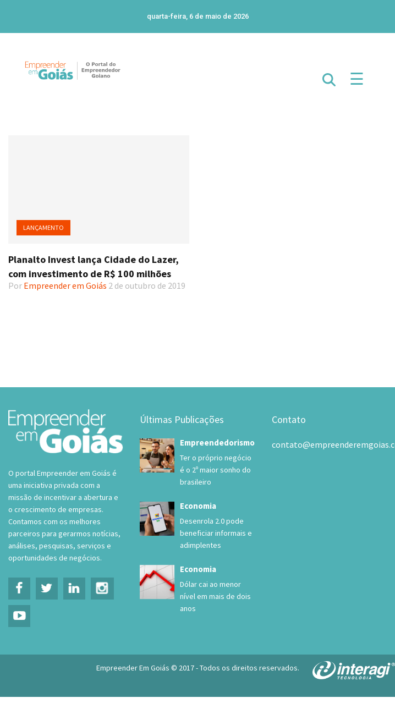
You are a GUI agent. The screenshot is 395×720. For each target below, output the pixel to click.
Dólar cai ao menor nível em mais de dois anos (215, 596)
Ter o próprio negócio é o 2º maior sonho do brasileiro (215, 470)
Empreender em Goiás (65, 285)
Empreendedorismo (217, 442)
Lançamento (43, 227)
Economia (198, 506)
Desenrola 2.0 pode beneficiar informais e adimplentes (216, 533)
